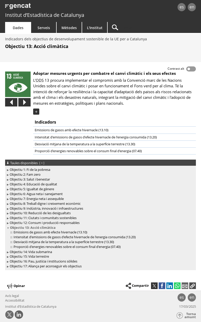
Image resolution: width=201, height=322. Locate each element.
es (182, 7)
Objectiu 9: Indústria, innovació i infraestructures (46, 208)
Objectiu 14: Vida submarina (31, 251)
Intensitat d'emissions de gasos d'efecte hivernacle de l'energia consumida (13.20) (96, 137)
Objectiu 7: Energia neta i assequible (37, 198)
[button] (192, 285)
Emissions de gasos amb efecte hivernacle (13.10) (71, 130)
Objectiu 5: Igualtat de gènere (32, 189)
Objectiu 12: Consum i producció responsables (45, 222)
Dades (18, 27)
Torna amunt (190, 315)
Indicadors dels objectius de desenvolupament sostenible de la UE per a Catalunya (76, 39)
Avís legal (12, 295)
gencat (43, 7)
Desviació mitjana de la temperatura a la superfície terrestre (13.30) (85, 144)
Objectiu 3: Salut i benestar (30, 179)
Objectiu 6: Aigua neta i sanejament (36, 194)
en (192, 7)
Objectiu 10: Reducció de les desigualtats (40, 213)
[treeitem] (99, 169)
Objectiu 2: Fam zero (25, 174)
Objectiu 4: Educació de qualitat (33, 184)
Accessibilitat (14, 300)
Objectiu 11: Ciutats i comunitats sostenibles (43, 218)
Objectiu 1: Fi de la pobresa (30, 169)
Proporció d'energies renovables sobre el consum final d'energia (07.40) (88, 151)
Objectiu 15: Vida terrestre (29, 256)
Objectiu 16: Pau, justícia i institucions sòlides (43, 261)
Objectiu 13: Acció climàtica (33, 227)
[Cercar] (139, 27)
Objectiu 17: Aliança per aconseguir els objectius (46, 266)
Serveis (43, 27)
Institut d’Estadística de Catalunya (44, 14)
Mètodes (69, 27)
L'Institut (95, 27)
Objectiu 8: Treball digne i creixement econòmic (45, 203)
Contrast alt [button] (176, 68)
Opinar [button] (15, 286)
